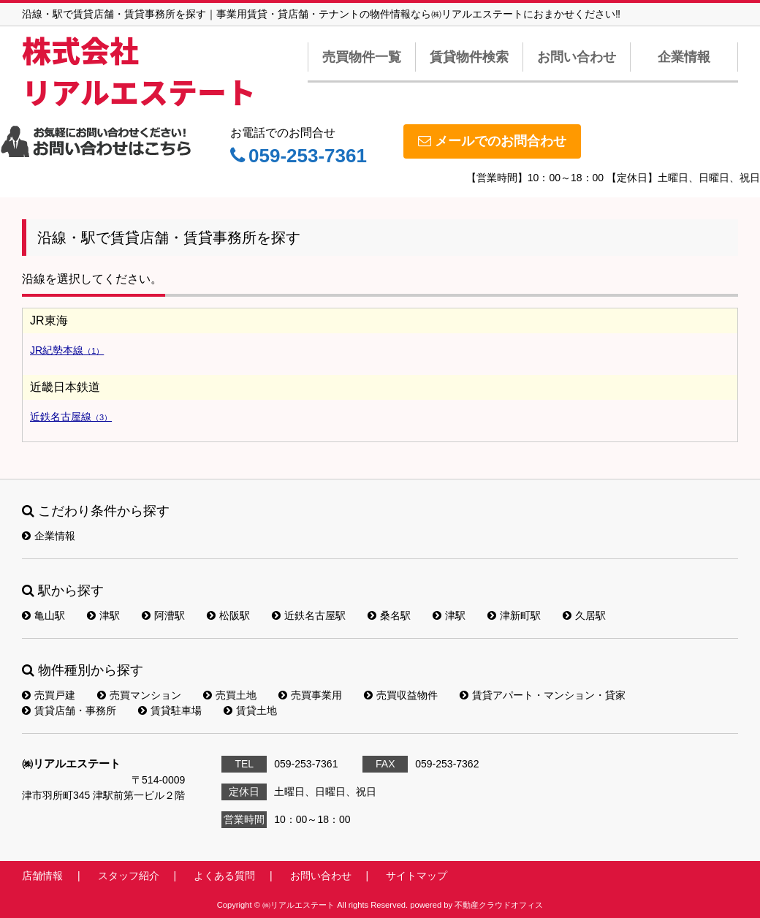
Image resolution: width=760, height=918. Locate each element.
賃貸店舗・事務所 (69, 710)
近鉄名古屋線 (71, 416)
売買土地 (229, 695)
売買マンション (139, 695)
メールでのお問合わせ (492, 141)
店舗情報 (42, 875)
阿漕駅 (163, 615)
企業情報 (684, 57)
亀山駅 (43, 615)
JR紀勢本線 (67, 350)
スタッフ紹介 (128, 875)
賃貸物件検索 (469, 57)
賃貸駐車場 (170, 710)
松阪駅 (228, 615)
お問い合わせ (576, 57)
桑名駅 (389, 615)
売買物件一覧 (361, 57)
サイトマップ (416, 875)
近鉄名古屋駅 (309, 615)
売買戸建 (48, 695)
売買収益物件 (401, 695)
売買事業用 (310, 695)
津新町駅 (514, 615)
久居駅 (584, 615)
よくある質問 (224, 875)
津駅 (103, 615)
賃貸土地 (250, 710)
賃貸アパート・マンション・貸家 (543, 695)
